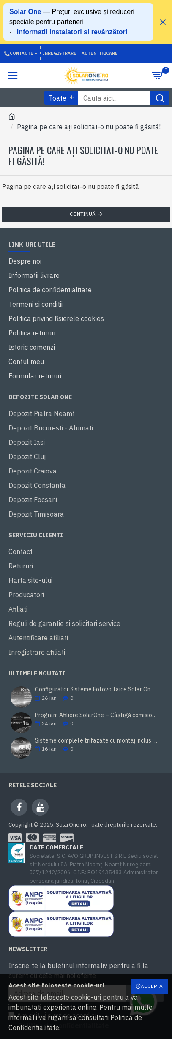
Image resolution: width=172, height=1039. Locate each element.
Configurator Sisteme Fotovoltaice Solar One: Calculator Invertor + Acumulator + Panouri (96, 689)
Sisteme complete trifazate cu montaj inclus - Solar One (96, 740)
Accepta (152, 986)
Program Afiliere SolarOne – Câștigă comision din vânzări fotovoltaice (96, 715)
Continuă (83, 214)
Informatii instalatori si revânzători (72, 31)
